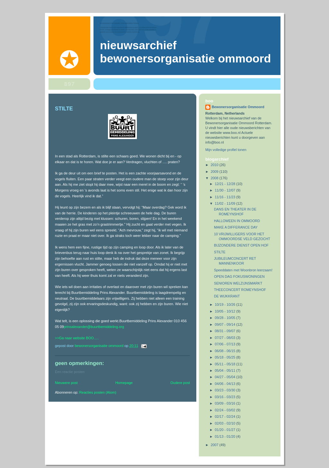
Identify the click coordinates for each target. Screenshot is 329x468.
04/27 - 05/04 (225, 377)
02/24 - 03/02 (225, 410)
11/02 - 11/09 (225, 203)
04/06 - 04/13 (225, 384)
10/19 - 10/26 (225, 304)
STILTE (220, 252)
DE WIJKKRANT (227, 296)
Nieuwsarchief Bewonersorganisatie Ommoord (185, 52)
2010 (215, 165)
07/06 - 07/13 (225, 344)
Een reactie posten (69, 372)
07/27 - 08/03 (225, 338)
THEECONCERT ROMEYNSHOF (240, 290)
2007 (215, 445)
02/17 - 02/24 (225, 416)
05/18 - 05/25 (225, 357)
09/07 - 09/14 (225, 324)
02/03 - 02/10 (225, 423)
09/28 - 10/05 (225, 318)
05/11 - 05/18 (225, 364)
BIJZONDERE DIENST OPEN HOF (241, 245)
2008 (215, 178)
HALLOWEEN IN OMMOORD (237, 221)
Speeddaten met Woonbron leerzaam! (243, 270)
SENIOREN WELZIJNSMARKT (238, 283)
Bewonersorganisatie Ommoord (238, 107)
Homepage (124, 383)
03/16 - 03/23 (225, 397)
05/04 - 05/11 (225, 370)
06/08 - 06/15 (225, 351)
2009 (215, 171)
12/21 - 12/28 (225, 184)
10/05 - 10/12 (225, 311)
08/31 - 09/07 (225, 331)
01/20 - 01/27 (225, 430)
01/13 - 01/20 (225, 436)
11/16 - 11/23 (225, 197)
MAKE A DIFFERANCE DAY (236, 227)
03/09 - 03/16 (225, 403)
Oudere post (180, 383)
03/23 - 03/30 (225, 390)
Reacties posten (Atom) (97, 392)
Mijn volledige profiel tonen (225, 150)
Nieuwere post (66, 383)
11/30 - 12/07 (225, 190)
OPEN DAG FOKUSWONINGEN (239, 276)
